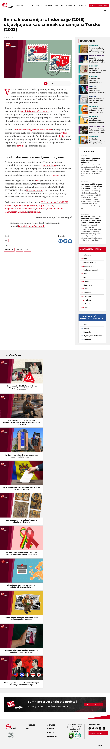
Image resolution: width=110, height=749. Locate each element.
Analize (19, 6)
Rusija (86, 328)
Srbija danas (89, 266)
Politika (88, 300)
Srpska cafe (10, 205)
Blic (85, 274)
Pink (86, 289)
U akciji (30, 6)
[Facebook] (60, 241)
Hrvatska (87, 332)
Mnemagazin (11, 212)
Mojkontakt (35, 212)
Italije (62, 136)
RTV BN (64, 202)
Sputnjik (88, 296)
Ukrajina (87, 340)
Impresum (30, 725)
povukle (37, 146)
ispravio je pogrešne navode (31, 226)
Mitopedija (70, 6)
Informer (87, 255)
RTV (86, 308)
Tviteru (63, 133)
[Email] (70, 241)
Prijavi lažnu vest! (98, 733)
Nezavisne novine (34, 190)
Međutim (59, 6)
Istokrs (19, 205)
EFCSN (74, 731)
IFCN (77, 729)
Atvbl (51, 208)
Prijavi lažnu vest (93, 705)
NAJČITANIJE (87, 41)
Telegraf (87, 281)
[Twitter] (65, 241)
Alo (85, 259)
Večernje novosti (91, 270)
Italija (19, 250)
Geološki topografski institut (35, 111)
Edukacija (82, 6)
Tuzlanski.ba (30, 208)
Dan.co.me (23, 212)
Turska (28, 250)
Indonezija (9, 250)
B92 (38, 180)
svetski (56, 175)
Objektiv (87, 293)
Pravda (87, 304)
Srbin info (88, 285)
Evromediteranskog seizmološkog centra (32, 129)
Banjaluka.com (31, 205)
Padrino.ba (42, 208)
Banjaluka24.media (14, 208)
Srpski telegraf (90, 262)
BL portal (43, 205)
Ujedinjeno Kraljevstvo (93, 336)
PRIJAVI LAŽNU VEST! (98, 6)
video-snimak (49, 165)
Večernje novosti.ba (50, 202)
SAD (85, 325)
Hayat (51, 205)
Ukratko (49, 6)
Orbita (39, 6)
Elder (100, 746)
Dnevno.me (60, 208)
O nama (29, 729)
